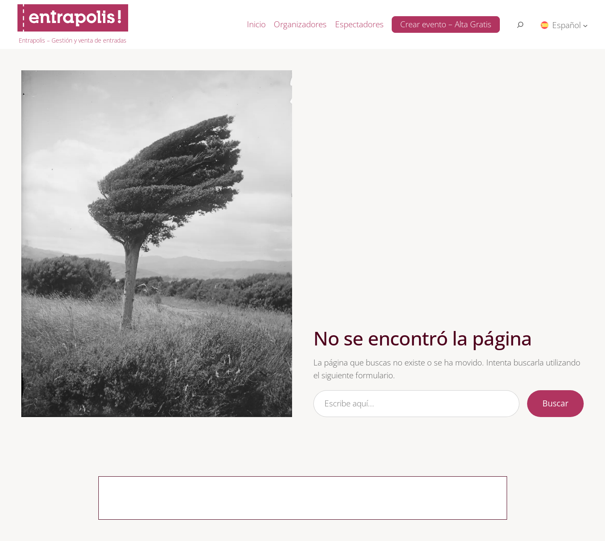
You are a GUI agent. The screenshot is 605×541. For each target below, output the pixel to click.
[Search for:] (520, 24)
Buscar (555, 403)
